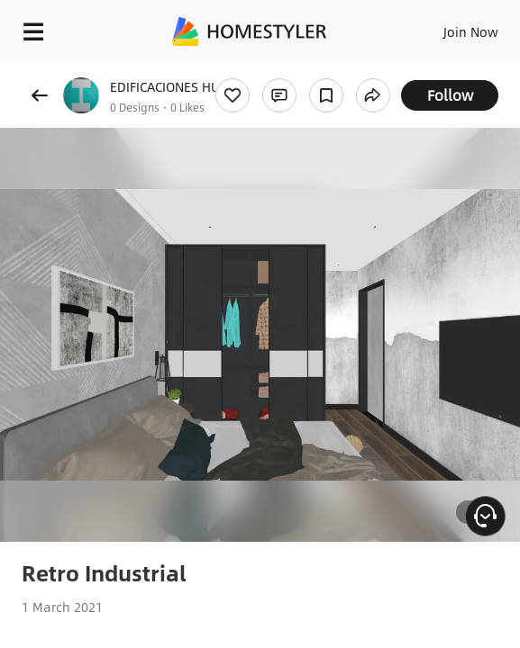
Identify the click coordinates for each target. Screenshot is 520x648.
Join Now (470, 31)
